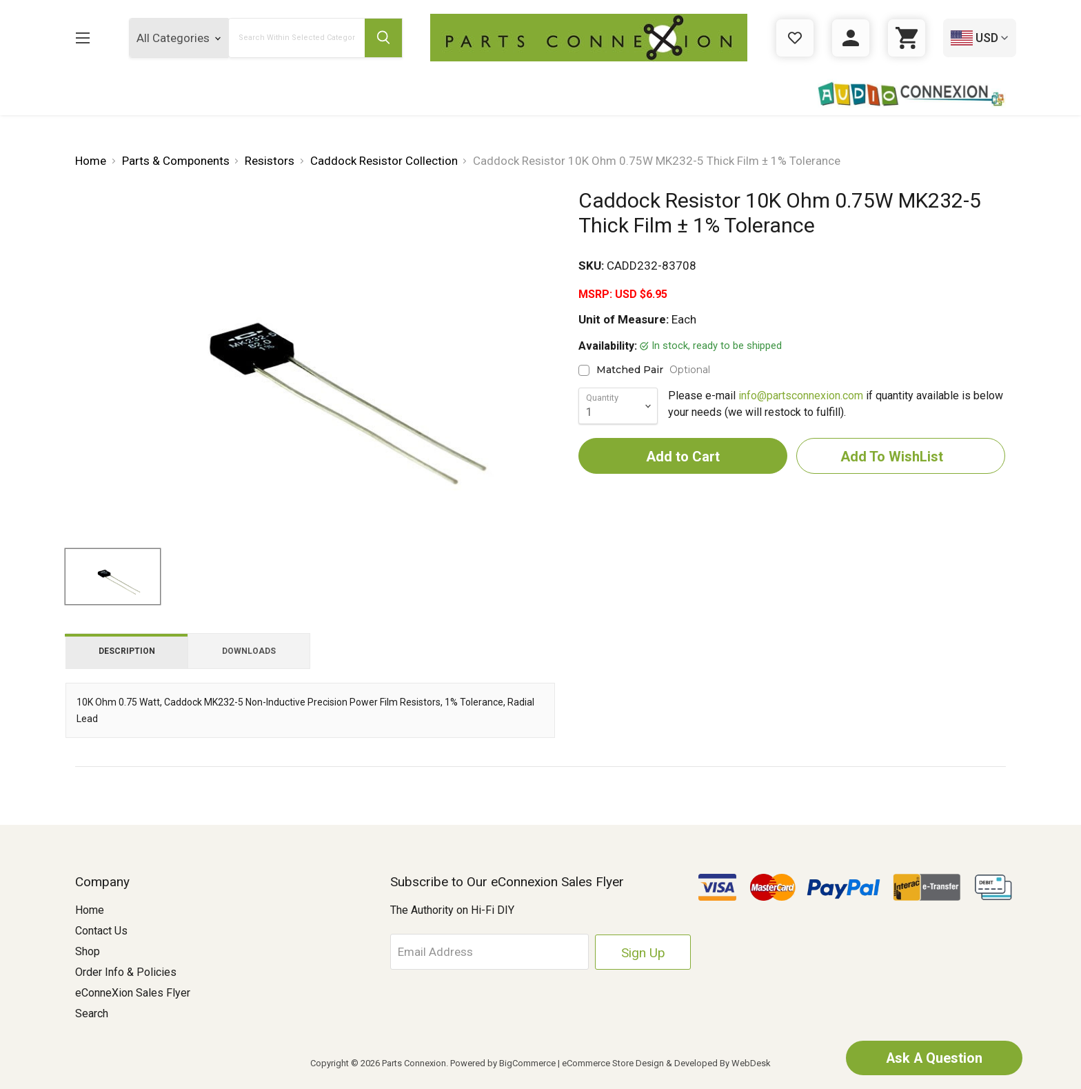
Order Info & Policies (125, 972)
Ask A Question (933, 1058)
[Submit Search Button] (383, 38)
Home (89, 910)
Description (127, 651)
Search (91, 1013)
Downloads (249, 651)
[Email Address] (496, 952)
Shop (87, 951)
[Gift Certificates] (795, 38)
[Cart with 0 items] (906, 38)
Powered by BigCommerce (503, 1063)
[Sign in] (850, 38)
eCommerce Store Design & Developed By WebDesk (666, 1063)
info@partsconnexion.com (800, 395)
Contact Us (101, 930)
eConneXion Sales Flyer (132, 992)
